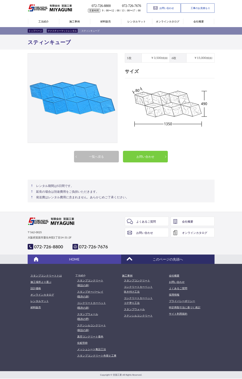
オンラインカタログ (194, 232)
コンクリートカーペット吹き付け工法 (138, 289)
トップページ (35, 30)
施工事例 (127, 275)
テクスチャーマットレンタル (62, 30)
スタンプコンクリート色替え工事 (96, 355)
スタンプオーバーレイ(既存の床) (90, 294)
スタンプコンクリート (137, 280)
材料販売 (35, 307)
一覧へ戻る (96, 156)
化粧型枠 (82, 342)
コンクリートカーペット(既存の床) (91, 305)
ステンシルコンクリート (138, 315)
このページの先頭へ (168, 259)
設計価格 (35, 288)
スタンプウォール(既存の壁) (87, 316)
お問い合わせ (145, 156)
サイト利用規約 (178, 313)
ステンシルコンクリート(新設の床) (91, 328)
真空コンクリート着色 (90, 336)
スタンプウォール (134, 309)
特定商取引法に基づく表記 (184, 307)
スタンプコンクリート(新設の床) (90, 283)
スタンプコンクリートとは (46, 275)
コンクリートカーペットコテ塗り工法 (138, 300)
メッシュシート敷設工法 (91, 349)
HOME (74, 259)
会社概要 (187, 221)
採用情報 (174, 294)
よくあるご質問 (146, 221)
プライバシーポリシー (182, 301)
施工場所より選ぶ (40, 282)
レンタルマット (39, 301)
